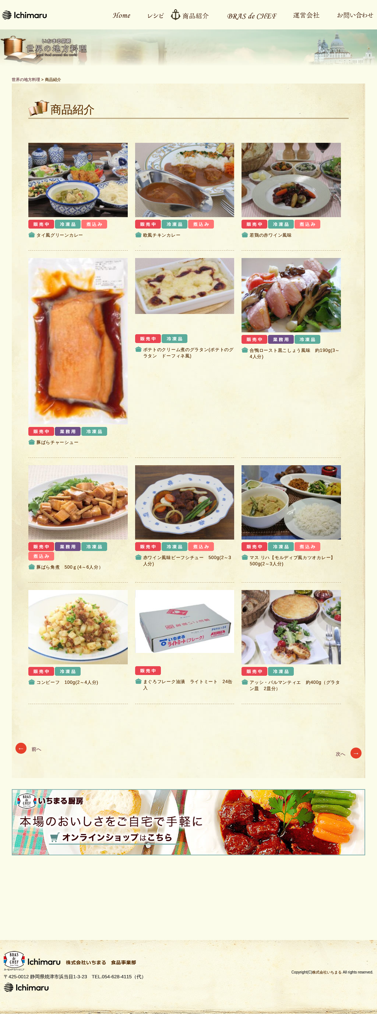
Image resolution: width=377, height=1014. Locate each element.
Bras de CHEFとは (247, 14)
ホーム (117, 14)
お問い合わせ (351, 14)
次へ (349, 754)
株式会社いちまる (327, 972)
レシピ (152, 14)
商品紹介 (192, 14)
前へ (28, 749)
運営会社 (302, 14)
